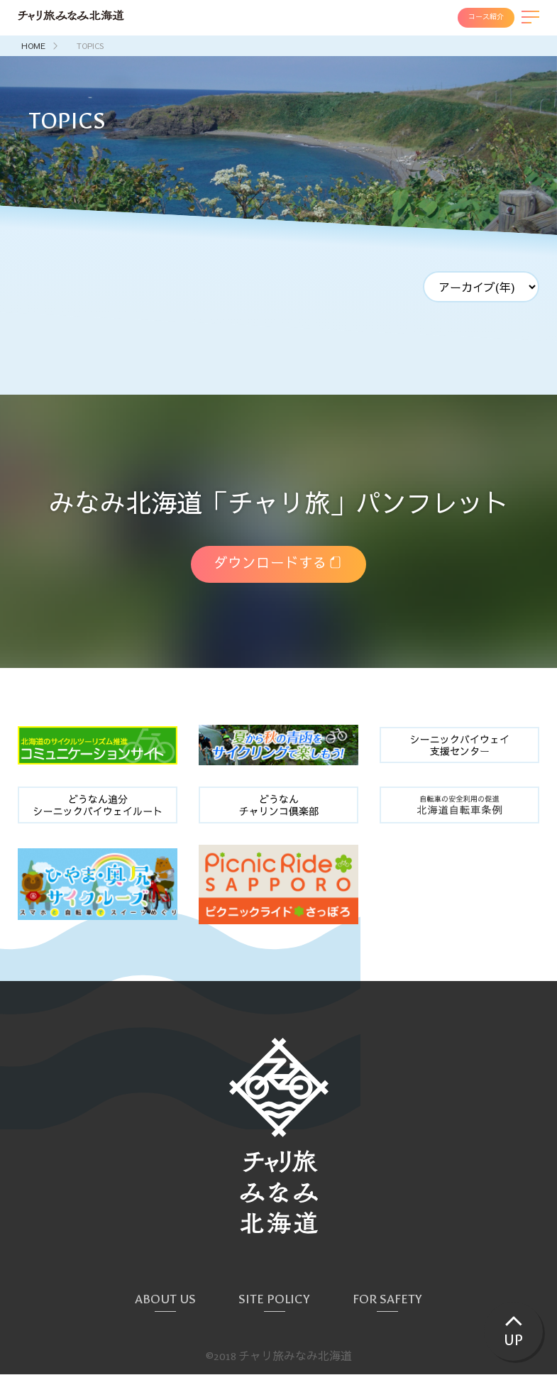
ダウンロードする (269, 564)
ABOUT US (165, 1300)
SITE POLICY (274, 1300)
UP (512, 1339)
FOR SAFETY (387, 1300)
